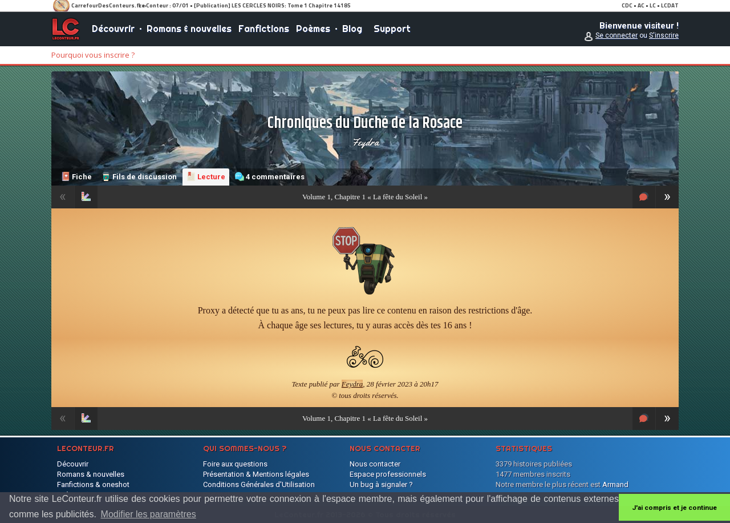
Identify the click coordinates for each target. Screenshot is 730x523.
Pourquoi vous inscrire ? (93, 55)
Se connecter (616, 35)
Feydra (365, 142)
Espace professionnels (388, 474)
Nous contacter (375, 464)
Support (392, 28)
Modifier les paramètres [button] (148, 514)
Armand (615, 484)
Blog (352, 28)
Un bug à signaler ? (381, 484)
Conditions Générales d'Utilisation (259, 484)
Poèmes (313, 28)
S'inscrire (664, 35)
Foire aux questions (235, 464)
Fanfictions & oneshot (93, 484)
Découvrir (113, 28)
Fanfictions (263, 28)
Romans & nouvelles (189, 28)
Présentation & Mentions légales (256, 474)
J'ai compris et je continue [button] (674, 508)
